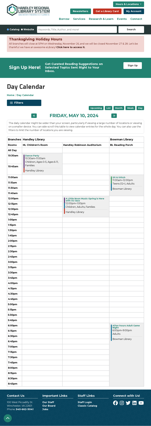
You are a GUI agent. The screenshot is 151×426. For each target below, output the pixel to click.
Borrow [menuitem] (64, 19)
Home (10, 95)
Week (130, 108)
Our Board (48, 405)
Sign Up (133, 65)
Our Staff (48, 402)
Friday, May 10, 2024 (74, 115)
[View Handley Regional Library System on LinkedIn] (134, 403)
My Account (133, 11)
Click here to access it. (70, 47)
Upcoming (96, 108)
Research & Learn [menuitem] (101, 19)
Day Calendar (25, 95)
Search (131, 29)
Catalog (14, 29)
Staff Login (85, 402)
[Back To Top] (8, 418)
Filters (19, 102)
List (108, 108)
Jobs (45, 409)
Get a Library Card (107, 11)
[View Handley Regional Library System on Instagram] (122, 403)
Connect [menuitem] (136, 19)
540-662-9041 (24, 409)
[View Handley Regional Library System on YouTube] (141, 403)
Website (28, 29)
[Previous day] (34, 115)
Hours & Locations (127, 4)
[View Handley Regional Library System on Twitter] (128, 403)
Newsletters (80, 11)
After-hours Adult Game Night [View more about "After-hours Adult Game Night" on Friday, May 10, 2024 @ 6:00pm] (126, 327)
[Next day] (114, 115)
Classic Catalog (87, 405)
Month (119, 108)
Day (140, 108)
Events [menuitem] (122, 19)
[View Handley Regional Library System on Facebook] (116, 403)
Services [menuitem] (79, 19)
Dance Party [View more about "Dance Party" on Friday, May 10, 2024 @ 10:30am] (32, 156)
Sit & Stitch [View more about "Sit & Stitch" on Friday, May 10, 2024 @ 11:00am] (119, 177)
